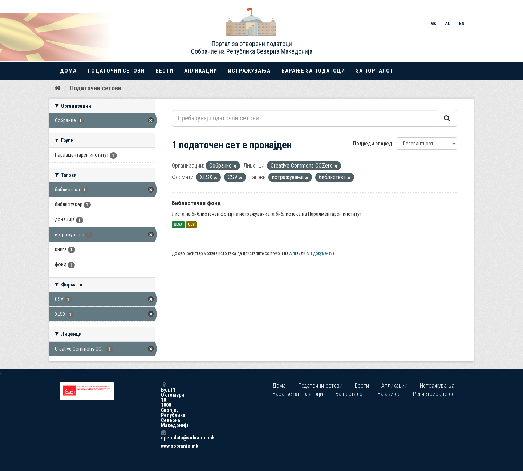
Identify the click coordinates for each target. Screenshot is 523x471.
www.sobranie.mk (163, 446)
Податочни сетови (116, 70)
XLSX (178, 224)
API (292, 253)
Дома (68, 70)
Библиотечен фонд (196, 203)
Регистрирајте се (434, 394)
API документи (320, 253)
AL (447, 23)
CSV (191, 224)
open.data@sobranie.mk (163, 435)
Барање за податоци (313, 70)
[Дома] (57, 88)
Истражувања (249, 70)
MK (433, 23)
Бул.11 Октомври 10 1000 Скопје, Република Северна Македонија (163, 405)
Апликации (200, 70)
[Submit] (447, 118)
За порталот (374, 70)
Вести (164, 70)
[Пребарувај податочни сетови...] (305, 118)
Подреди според (372, 143)
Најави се (389, 394)
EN (462, 23)
